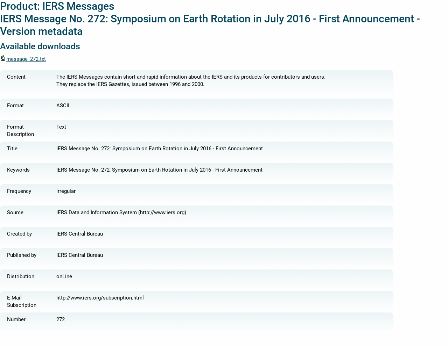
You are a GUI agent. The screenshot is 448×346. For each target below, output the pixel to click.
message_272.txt (23, 59)
